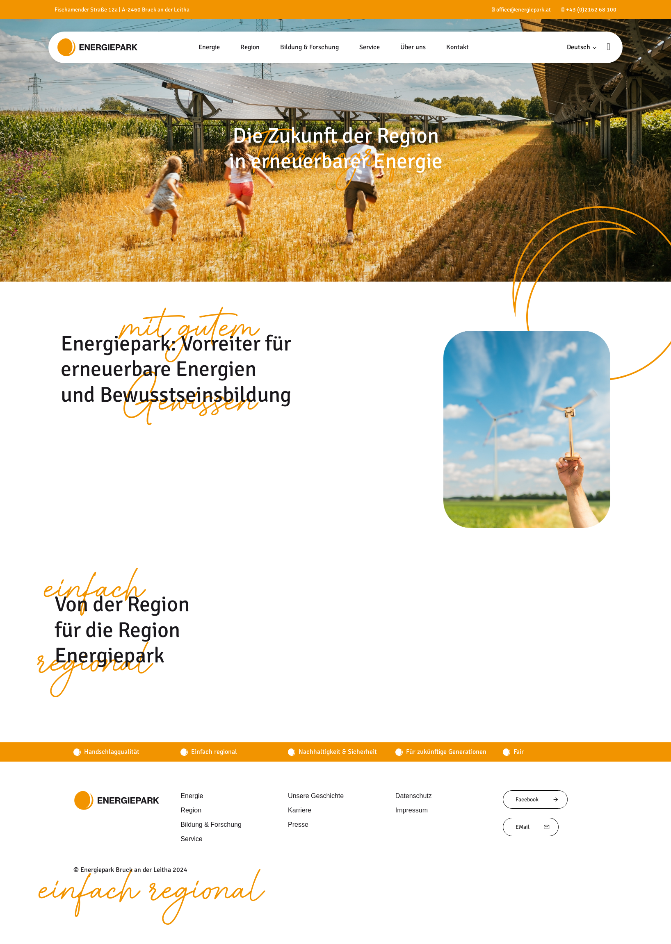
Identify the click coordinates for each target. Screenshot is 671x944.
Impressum (411, 810)
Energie (191, 796)
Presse (297, 824)
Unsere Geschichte (314, 796)
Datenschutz (413, 796)
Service (190, 839)
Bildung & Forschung (209, 824)
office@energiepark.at (523, 9)
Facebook (537, 799)
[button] (582, 47)
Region (190, 810)
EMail (533, 826)
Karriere (299, 810)
